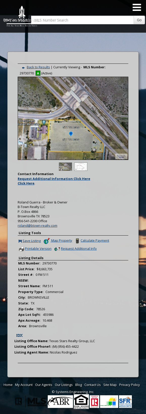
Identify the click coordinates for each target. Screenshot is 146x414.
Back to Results (35, 67)
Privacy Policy (129, 384)
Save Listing (29, 241)
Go (139, 19)
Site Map (110, 384)
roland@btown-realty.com (37, 225)
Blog (78, 384)
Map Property (57, 240)
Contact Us (92, 384)
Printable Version (35, 249)
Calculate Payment (91, 241)
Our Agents (43, 384)
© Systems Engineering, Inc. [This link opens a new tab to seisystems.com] (73, 391)
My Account (24, 384)
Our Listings (64, 384)
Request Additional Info (75, 249)
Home (8, 384)
